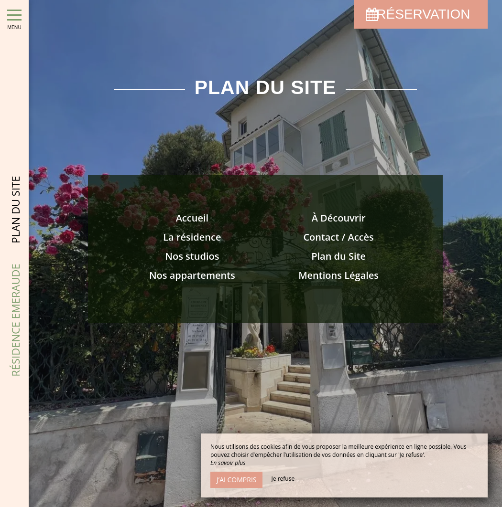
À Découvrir (339, 217)
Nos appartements (192, 275)
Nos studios (192, 256)
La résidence (192, 237)
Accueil (192, 217)
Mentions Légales (338, 275)
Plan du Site (338, 256)
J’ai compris (236, 479)
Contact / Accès (338, 237)
